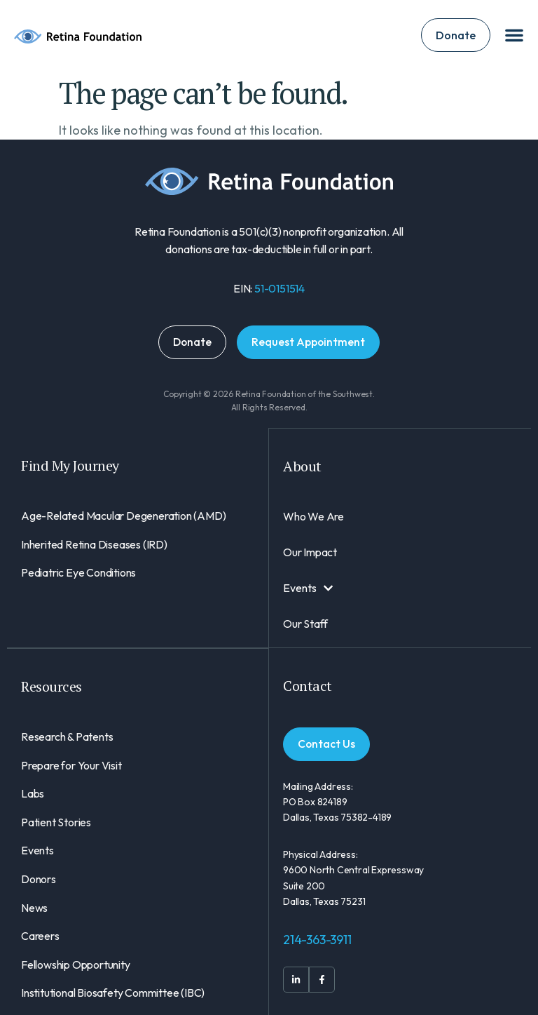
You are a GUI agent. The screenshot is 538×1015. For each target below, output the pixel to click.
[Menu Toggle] (514, 35)
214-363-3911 (317, 940)
